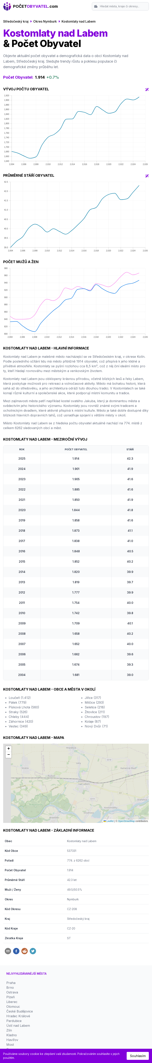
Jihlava (11, 941)
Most (10, 931)
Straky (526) (18, 673)
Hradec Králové (18, 903)
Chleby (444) (19, 678)
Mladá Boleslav (17, 965)
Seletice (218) (95, 668)
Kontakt (12, 994)
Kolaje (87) (93, 683)
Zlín (9, 917)
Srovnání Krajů (17, 989)
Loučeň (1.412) (20, 659)
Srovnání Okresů (19, 984)
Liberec (11, 888)
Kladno (11, 922)
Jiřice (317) (93, 659)
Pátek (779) (18, 664)
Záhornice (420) (21, 683)
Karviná (12, 960)
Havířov (12, 926)
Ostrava (12, 879)
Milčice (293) (94, 664)
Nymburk (73, 786)
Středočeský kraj (15, 21)
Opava (11, 936)
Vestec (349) (18, 687)
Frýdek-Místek (17, 946)
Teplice (11, 950)
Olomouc (13, 893)
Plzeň (10, 884)
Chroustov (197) (97, 678)
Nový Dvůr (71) (96, 687)
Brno (10, 874)
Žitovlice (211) (95, 673)
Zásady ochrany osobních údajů (30, 999)
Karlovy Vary (16, 955)
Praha (10, 869)
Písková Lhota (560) (24, 668)
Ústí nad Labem (18, 912)
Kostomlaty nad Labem (79, 21)
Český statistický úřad (82, 1033)
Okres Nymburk (45, 21)
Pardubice (14, 907)
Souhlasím (138, 1056)
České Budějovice (19, 898)
